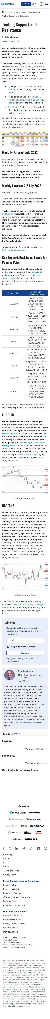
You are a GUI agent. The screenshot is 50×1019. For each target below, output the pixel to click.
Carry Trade (13, 107)
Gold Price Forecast (12, 915)
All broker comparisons (14, 905)
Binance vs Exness (12, 893)
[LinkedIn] (16, 848)
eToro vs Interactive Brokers (16, 897)
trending (11, 89)
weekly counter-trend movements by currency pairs (25, 100)
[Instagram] (45, 848)
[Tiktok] (30, 848)
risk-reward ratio (29, 454)
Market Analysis (10, 932)
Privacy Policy (9, 874)
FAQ (5, 862)
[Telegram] (23, 848)
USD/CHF (15, 734)
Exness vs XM (9, 885)
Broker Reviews (10, 927)
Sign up (25, 653)
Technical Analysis (13, 12)
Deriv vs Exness (10, 901)
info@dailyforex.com (10, 940)
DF (3, 12)
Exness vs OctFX (11, 889)
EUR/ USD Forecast (12, 919)
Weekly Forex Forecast (30, 12)
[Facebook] (3, 848)
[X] (10, 848)
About (6, 858)
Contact (7, 866)
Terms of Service (11, 870)
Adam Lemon (27, 671)
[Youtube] (38, 848)
